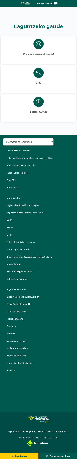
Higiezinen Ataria (15, 318)
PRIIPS (10, 227)
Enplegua (11, 326)
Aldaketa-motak (62, 431)
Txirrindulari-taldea (16, 311)
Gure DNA (11, 180)
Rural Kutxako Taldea (17, 172)
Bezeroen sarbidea (60, 456)
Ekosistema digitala (16, 355)
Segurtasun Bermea (16, 289)
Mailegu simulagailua (17, 348)
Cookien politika (28, 431)
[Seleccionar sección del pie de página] (28, 142)
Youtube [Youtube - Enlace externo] (6, 403)
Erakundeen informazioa (18, 150)
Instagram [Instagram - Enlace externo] (6, 396)
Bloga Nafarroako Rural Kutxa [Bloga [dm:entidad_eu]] (23, 296)
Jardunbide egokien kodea (19, 271)
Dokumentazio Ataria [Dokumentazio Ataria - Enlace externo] (17, 278)
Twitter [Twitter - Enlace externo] (6, 388)
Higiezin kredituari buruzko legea (23, 205)
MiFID (9, 220)
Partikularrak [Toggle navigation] (46, 3)
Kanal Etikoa (13, 187)
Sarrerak (11, 333)
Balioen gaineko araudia (19, 249)
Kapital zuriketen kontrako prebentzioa (26, 212)
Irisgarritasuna (14, 264)
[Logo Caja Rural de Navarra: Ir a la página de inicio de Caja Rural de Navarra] (25, 3)
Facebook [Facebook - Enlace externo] (6, 381)
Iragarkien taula (14, 198)
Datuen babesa (45, 431)
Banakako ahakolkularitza (19, 363)
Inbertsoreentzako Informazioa (21, 165)
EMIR (9, 234)
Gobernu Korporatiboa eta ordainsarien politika (30, 158)
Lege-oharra (13, 431)
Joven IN (11, 370)
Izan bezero (21, 456)
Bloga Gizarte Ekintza (18, 304)
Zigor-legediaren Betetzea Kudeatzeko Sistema (29, 256)
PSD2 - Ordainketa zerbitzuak (21, 242)
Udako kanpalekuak (16, 340)
